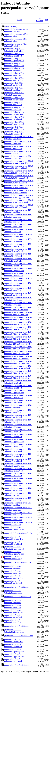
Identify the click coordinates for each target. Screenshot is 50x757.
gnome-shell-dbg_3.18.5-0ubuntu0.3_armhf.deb (14, 118)
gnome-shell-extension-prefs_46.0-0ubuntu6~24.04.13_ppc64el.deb (18, 343)
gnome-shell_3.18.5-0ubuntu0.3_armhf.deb (13, 645)
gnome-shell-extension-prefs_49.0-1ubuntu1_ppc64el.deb (18, 489)
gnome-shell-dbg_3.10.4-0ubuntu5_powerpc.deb (14, 79)
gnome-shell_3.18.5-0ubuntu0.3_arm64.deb (13, 640)
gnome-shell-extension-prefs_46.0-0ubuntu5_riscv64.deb (18, 299)
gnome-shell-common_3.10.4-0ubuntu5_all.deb (16, 35)
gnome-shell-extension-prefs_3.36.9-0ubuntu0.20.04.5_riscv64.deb (18, 201)
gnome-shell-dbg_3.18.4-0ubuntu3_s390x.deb (14, 108)
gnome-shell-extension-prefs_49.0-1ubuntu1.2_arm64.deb (18, 431)
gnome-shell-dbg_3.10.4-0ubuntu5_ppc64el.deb (14, 84)
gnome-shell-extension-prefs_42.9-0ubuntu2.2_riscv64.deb (18, 250)
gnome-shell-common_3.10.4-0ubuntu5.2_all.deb (16, 30)
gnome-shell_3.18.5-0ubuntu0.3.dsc (18, 636)
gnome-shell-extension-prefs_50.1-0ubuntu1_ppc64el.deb (18, 514)
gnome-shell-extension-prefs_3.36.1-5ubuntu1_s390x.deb (18, 157)
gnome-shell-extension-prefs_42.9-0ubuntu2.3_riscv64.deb (18, 274)
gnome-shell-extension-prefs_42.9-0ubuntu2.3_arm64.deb (18, 260)
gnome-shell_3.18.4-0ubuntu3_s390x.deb (12, 621)
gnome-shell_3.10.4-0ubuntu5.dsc (17, 562)
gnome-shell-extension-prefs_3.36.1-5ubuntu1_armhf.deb (18, 142)
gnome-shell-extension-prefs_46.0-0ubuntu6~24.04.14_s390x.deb (18, 377)
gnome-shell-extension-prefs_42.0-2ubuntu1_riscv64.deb (18, 225)
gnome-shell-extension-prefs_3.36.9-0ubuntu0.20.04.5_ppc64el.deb (18, 196)
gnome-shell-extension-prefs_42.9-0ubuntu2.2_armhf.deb (18, 240)
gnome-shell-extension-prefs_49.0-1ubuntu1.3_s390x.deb (18, 474)
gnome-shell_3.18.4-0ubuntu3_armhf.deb (12, 606)
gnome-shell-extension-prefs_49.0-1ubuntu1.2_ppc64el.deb (18, 440)
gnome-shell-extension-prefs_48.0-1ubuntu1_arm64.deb (18, 406)
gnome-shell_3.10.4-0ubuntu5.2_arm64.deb (13, 538)
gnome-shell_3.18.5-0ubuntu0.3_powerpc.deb (14, 650)
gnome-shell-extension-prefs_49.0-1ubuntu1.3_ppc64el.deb (18, 465)
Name (19, 20)
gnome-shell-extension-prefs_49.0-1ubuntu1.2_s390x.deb (18, 450)
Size (46, 20)
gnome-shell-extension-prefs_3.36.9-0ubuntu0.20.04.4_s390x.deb (18, 182)
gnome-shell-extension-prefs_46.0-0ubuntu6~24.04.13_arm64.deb (18, 333)
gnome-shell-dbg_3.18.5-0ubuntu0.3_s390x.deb (14, 133)
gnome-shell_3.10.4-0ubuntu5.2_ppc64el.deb (14, 553)
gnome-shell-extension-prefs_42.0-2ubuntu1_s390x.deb (18, 230)
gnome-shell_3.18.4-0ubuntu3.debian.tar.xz (13, 592)
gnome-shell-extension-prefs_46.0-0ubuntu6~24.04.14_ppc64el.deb (18, 367)
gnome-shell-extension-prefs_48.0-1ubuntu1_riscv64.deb (18, 421)
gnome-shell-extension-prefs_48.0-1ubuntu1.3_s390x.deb (18, 401)
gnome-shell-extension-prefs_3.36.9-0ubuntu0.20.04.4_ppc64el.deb (18, 172)
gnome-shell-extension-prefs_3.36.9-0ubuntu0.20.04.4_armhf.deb (18, 167)
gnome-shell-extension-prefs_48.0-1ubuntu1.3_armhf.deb (18, 387)
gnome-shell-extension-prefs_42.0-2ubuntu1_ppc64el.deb (18, 221)
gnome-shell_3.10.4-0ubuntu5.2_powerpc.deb (14, 548)
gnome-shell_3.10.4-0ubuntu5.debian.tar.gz (13, 557)
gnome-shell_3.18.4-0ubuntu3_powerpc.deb (13, 611)
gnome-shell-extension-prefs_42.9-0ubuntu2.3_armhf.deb (18, 265)
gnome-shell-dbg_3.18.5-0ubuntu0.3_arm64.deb (14, 113)
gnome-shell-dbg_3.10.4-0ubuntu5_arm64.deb (14, 69)
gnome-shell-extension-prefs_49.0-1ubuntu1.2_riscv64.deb (18, 445)
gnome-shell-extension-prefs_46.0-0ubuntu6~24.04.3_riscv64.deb (18, 323)
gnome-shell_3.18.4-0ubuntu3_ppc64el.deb (13, 616)
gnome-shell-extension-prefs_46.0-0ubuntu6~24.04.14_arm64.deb (18, 357)
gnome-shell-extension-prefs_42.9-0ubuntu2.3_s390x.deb (18, 279)
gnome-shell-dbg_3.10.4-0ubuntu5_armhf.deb (14, 74)
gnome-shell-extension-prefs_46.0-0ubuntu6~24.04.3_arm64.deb (18, 308)
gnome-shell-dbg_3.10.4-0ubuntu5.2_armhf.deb (14, 55)
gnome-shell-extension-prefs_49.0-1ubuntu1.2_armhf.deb (18, 435)
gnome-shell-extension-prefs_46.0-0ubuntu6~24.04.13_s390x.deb (18, 352)
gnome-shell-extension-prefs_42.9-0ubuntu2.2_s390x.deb (18, 255)
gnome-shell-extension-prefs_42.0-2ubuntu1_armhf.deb (18, 216)
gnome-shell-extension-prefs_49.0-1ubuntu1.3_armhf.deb (18, 460)
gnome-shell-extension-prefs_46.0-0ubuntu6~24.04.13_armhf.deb (18, 338)
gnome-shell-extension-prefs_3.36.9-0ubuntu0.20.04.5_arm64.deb (18, 186)
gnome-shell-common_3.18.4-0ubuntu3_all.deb (16, 40)
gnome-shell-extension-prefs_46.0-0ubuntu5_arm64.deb (18, 284)
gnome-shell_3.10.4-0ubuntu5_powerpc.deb (13, 577)
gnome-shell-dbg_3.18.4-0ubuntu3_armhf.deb (14, 94)
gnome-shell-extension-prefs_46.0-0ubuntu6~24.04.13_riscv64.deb (18, 348)
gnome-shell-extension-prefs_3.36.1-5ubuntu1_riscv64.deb (18, 152)
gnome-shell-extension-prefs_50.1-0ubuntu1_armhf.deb (18, 509)
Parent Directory (10, 26)
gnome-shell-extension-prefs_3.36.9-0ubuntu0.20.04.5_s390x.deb (18, 206)
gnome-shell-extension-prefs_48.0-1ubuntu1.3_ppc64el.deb (18, 391)
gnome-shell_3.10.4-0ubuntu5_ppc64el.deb (13, 582)
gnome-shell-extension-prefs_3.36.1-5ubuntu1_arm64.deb (18, 138)
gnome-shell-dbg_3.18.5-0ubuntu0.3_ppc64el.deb (14, 128)
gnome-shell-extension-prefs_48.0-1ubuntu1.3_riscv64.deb (18, 396)
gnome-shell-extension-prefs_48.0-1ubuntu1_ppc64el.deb (18, 416)
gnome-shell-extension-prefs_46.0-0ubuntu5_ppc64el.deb (18, 294)
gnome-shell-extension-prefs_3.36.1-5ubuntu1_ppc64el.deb (18, 147)
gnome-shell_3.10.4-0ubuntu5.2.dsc (18, 533)
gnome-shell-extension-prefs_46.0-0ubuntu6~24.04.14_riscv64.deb (18, 372)
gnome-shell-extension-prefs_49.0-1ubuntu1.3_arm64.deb (18, 455)
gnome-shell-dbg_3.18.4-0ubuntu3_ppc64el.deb (14, 103)
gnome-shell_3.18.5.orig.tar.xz (16, 665)
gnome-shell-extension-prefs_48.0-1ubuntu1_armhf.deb (18, 411)
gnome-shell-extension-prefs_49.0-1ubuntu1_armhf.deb (18, 484)
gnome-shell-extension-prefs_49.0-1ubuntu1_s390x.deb (18, 499)
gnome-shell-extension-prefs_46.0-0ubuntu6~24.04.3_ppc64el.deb (18, 318)
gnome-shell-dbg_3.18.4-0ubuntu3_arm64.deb (14, 89)
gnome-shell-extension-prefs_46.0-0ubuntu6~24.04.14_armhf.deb (18, 362)
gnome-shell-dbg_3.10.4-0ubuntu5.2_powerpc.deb (14, 59)
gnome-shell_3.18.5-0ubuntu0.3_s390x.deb (13, 660)
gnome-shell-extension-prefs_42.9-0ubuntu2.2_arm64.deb (18, 235)
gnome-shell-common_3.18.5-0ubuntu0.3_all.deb (16, 45)
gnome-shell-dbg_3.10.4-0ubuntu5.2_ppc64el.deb (14, 64)
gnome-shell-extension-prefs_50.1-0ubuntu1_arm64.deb (18, 504)
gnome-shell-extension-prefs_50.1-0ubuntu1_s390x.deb (18, 523)
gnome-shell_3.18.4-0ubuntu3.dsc (17, 597)
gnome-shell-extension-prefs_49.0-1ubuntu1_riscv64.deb (18, 494)
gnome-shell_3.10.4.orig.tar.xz (16, 587)
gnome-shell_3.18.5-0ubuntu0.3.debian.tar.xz (14, 631)
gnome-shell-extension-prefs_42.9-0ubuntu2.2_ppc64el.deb (18, 245)
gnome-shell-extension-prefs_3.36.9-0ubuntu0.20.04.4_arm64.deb (18, 162)
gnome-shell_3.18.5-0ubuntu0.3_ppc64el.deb (14, 655)
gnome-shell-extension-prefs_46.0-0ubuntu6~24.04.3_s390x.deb (18, 328)
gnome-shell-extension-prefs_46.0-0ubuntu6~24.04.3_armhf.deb (18, 313)
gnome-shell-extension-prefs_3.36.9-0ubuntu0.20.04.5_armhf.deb (18, 191)
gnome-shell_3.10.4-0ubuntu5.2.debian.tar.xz (14, 528)
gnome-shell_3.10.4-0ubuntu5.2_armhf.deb (13, 543)
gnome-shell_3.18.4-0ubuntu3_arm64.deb (12, 601)
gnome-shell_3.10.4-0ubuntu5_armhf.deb (12, 572)
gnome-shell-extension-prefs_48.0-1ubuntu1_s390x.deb (18, 426)
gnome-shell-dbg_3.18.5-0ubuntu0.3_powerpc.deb (14, 123)
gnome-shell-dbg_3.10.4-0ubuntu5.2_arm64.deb (14, 50)
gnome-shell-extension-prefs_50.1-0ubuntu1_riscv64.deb (18, 518)
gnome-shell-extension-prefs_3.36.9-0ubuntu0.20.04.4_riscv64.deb (18, 177)
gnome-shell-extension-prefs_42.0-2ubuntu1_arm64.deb (18, 211)
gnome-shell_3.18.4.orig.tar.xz (16, 626)
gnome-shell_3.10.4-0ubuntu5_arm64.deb (12, 567)
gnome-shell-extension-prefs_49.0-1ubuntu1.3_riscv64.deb (18, 470)
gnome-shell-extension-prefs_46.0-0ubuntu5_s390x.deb (18, 304)
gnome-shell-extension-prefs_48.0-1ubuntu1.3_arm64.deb (18, 382)
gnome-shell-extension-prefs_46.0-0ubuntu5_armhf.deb (18, 289)
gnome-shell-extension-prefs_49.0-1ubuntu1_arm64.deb (18, 479)
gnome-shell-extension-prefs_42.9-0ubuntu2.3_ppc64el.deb (18, 269)
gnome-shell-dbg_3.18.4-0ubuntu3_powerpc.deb (14, 99)
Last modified (39, 19)
